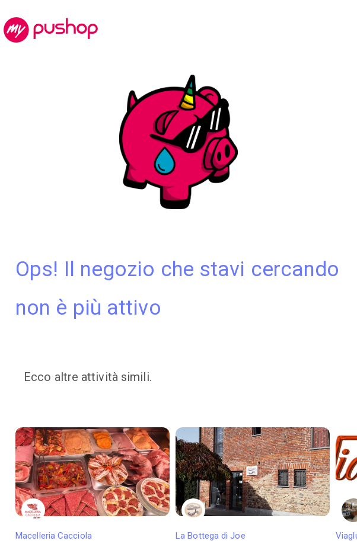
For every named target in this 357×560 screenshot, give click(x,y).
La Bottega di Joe (253, 484)
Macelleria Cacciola (92, 484)
